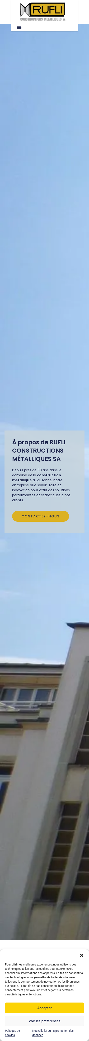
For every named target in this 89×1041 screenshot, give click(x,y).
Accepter (44, 1008)
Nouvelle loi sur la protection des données (53, 1033)
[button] (81, 955)
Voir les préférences (45, 1021)
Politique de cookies (12, 1033)
